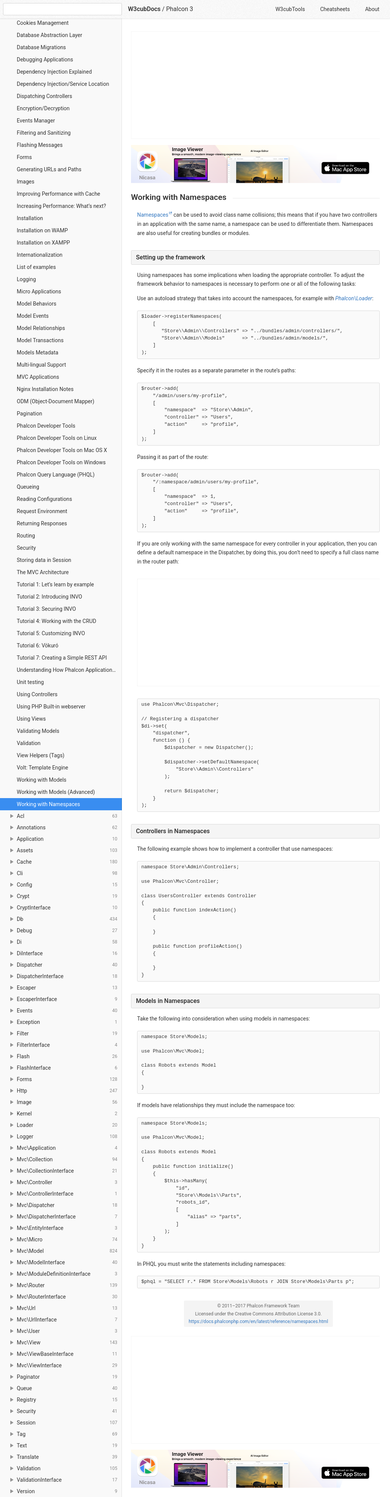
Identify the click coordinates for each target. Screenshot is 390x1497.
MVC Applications (38, 377)
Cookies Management (43, 23)
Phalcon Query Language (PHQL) (55, 475)
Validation (28, 743)
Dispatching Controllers (44, 96)
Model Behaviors (36, 304)
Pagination (29, 413)
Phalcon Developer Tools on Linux (57, 438)
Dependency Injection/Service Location (63, 84)
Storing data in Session (44, 560)
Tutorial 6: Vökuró (37, 645)
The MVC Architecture (43, 572)
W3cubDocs (144, 9)
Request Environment (42, 511)
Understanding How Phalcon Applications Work (69, 670)
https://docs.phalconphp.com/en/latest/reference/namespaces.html (258, 1321)
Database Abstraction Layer (49, 35)
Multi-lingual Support (41, 365)
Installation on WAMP (42, 230)
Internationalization (39, 255)
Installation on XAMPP (43, 243)
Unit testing (30, 682)
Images (25, 182)
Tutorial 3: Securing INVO (46, 609)
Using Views (31, 719)
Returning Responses (42, 523)
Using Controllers (37, 694)
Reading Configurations (44, 499)
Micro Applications (39, 291)
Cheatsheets (335, 9)
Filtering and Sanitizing (43, 133)
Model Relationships (41, 328)
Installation (30, 218)
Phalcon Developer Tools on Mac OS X (62, 450)
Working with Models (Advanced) (56, 792)
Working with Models (41, 780)
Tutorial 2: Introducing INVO (49, 597)
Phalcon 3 (179, 9)
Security (26, 548)
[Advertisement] (255, 85)
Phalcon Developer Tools (46, 426)
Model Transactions (40, 340)
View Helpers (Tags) (40, 755)
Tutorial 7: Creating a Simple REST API (62, 658)
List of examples (36, 267)
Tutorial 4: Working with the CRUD (56, 621)
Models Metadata (37, 352)
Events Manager (36, 121)
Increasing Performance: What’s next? (61, 206)
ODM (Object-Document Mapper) (55, 401)
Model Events (33, 316)
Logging (26, 279)
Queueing (28, 487)
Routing (26, 536)
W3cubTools (290, 9)
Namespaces (152, 215)
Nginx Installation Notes (45, 389)
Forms (24, 157)
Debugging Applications (45, 59)
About (372, 9)
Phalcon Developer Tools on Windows (61, 462)
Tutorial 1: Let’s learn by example (55, 584)
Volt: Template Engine (42, 768)
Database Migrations (41, 47)
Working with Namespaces (48, 804)
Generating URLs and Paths (49, 169)
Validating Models (38, 731)
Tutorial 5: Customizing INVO (51, 633)
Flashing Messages (39, 145)
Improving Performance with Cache (58, 194)
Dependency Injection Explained (54, 72)
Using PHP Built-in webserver (51, 706)
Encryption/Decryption (43, 108)
